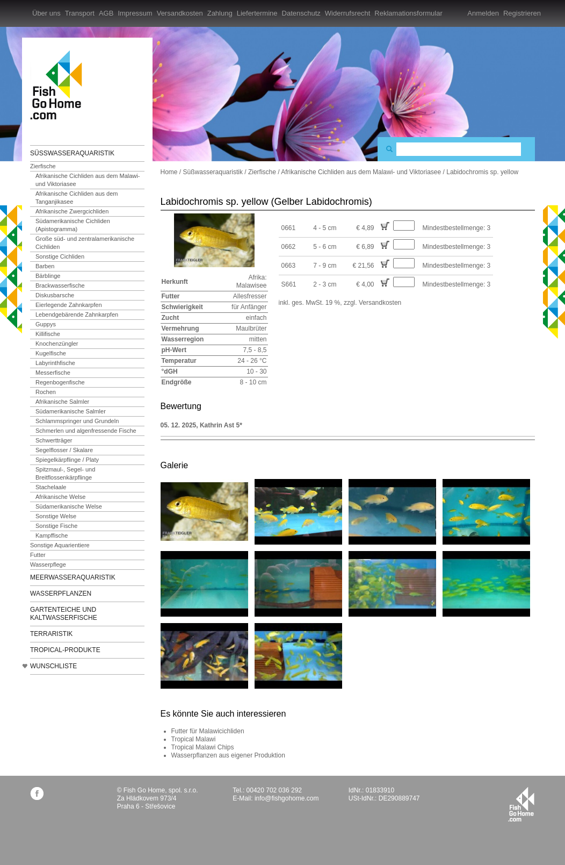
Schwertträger (53, 440)
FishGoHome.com (59, 85)
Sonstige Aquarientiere (60, 545)
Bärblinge (47, 276)
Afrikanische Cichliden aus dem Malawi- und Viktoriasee (87, 180)
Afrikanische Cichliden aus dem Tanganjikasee (76, 197)
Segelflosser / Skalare (64, 450)
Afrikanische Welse (60, 497)
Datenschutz (301, 13)
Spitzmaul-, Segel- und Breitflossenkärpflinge (65, 473)
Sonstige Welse (55, 516)
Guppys (45, 324)
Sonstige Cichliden (59, 256)
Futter (38, 555)
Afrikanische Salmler (62, 401)
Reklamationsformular (408, 13)
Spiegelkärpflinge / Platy (67, 459)
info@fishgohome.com (287, 798)
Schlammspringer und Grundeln (77, 421)
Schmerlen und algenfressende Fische (85, 430)
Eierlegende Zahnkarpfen (68, 305)
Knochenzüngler (56, 343)
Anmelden (483, 13)
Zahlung (220, 13)
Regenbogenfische (60, 382)
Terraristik (51, 634)
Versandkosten (180, 13)
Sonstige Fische (56, 526)
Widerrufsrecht (348, 13)
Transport (80, 13)
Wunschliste (53, 666)
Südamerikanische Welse (68, 506)
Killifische (47, 334)
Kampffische (51, 535)
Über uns (46, 13)
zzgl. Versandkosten (372, 302)
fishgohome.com (521, 804)
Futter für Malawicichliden (207, 731)
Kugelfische (50, 353)
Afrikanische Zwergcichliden (71, 211)
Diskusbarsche (54, 295)
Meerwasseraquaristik (72, 577)
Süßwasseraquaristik (72, 153)
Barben (44, 266)
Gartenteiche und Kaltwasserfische (63, 613)
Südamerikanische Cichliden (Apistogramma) (72, 225)
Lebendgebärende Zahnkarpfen (76, 314)
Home (169, 172)
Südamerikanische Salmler (70, 411)
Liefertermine (257, 13)
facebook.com (37, 793)
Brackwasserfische (60, 285)
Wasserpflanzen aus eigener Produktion (228, 755)
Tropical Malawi (193, 739)
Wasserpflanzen (60, 593)
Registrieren (522, 13)
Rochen (45, 392)
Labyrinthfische (55, 363)
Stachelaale (51, 487)
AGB (106, 13)
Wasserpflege (48, 564)
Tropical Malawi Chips (202, 747)
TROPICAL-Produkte (65, 650)
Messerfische (52, 372)
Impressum (135, 13)
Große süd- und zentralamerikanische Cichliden (84, 242)
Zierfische (43, 166)
